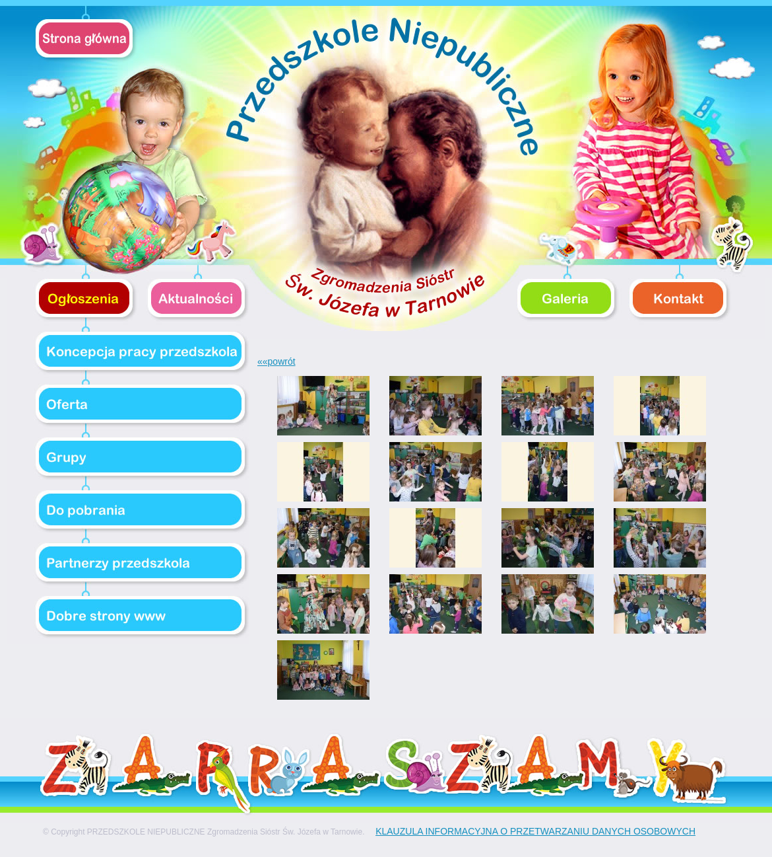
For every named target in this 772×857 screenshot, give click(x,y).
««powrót (276, 361)
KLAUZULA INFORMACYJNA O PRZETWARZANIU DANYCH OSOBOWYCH (535, 831)
